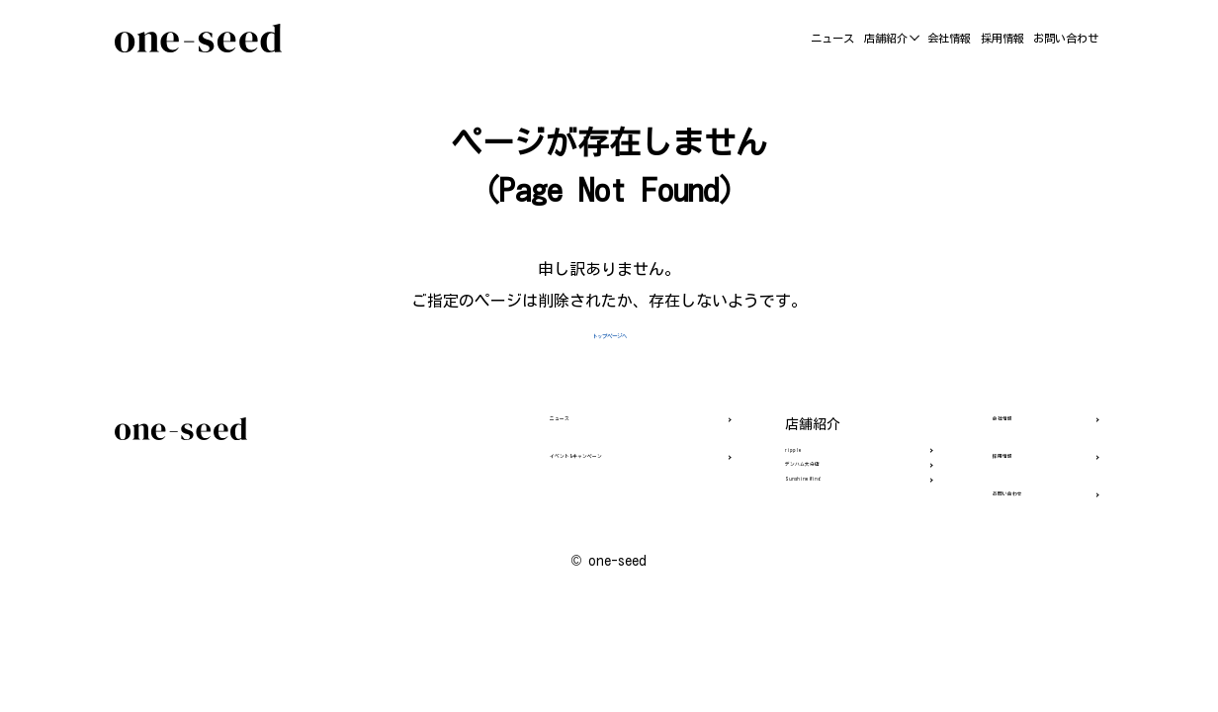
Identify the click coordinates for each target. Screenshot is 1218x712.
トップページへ (609, 332)
